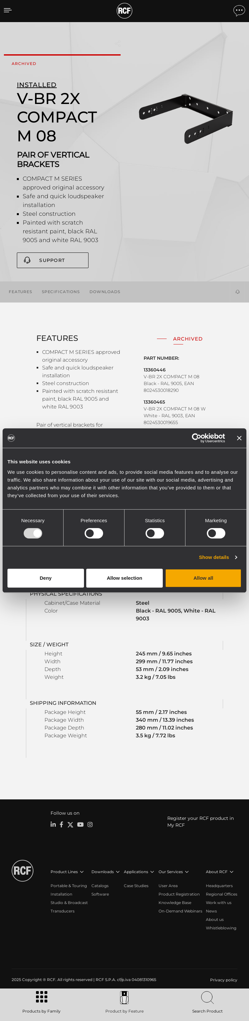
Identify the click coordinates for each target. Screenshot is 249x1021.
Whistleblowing (221, 927)
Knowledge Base (175, 902)
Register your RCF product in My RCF (200, 821)
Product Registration (179, 893)
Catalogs (100, 885)
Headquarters (219, 885)
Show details (214, 557)
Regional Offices (221, 893)
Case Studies (136, 885)
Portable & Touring (69, 885)
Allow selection (124, 578)
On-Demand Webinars (180, 910)
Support (52, 260)
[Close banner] (239, 438)
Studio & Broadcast (69, 902)
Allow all (203, 578)
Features (20, 291)
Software (100, 893)
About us (215, 919)
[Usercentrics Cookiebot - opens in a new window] (196, 438)
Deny (46, 578)
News (211, 910)
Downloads (104, 291)
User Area (168, 885)
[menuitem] (223, 980)
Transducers (63, 910)
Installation (61, 893)
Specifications (61, 291)
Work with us (218, 902)
